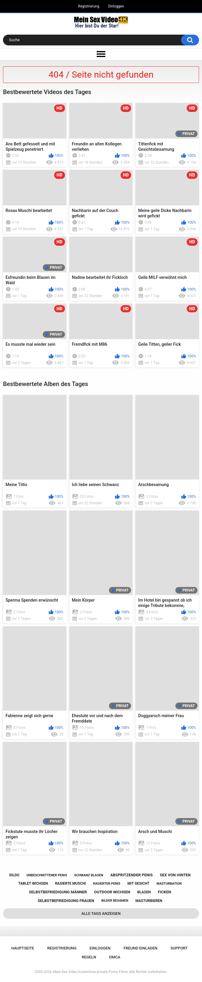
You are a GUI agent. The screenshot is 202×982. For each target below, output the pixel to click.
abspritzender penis (131, 875)
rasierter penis (106, 884)
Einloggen (116, 6)
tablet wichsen (33, 883)
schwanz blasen (88, 875)
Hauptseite (22, 948)
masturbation (169, 884)
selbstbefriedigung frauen (66, 900)
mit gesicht (138, 883)
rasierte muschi (70, 883)
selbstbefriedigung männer (58, 892)
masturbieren (148, 901)
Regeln (89, 957)
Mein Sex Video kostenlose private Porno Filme (90, 972)
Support (179, 948)
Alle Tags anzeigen (101, 913)
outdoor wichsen (112, 892)
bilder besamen (114, 901)
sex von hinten (175, 875)
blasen (144, 892)
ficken (164, 892)
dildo (14, 875)
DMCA (114, 957)
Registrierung (88, 6)
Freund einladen (140, 948)
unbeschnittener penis (47, 875)
